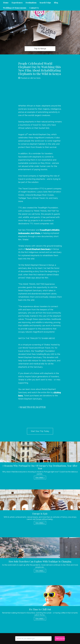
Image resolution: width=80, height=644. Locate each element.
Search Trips (45, 2)
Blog (56, 2)
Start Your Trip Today (40, 431)
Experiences (17, 2)
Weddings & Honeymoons (14, 8)
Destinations (31, 2)
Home (6, 2)
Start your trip (60, 638)
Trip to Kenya (40, 48)
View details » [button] (40, 477)
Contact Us (34, 8)
